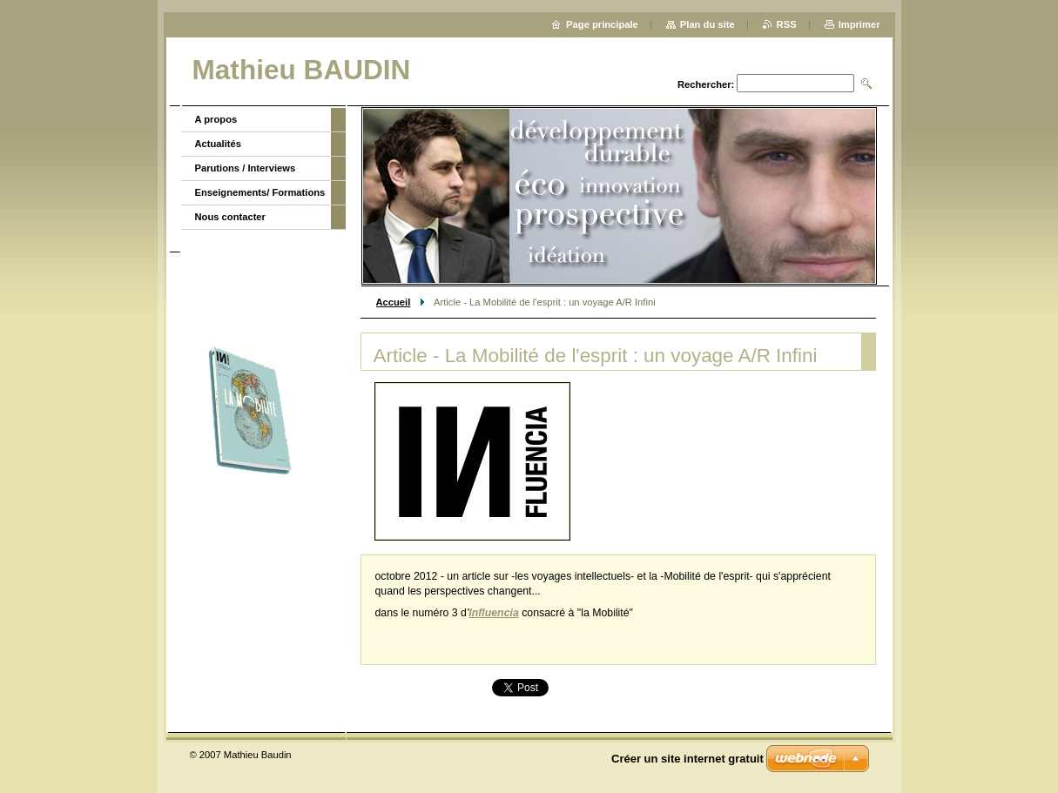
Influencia (493, 613)
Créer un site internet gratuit (687, 758)
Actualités (218, 143)
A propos (216, 119)
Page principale (602, 24)
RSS (787, 24)
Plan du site (707, 24)
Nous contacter (230, 217)
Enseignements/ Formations (260, 192)
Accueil (393, 302)
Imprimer (859, 24)
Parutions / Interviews (245, 168)
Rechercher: (705, 84)
